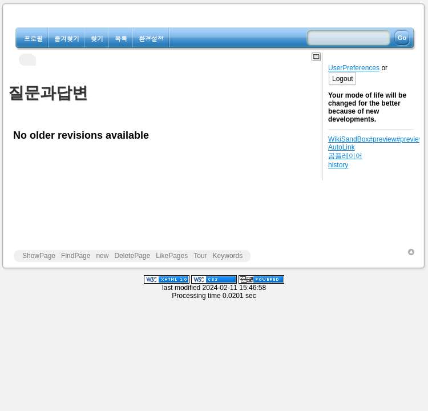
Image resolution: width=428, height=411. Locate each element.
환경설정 (151, 38)
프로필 (33, 38)
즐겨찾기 (66, 38)
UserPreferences (353, 68)
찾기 (97, 38)
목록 (121, 38)
